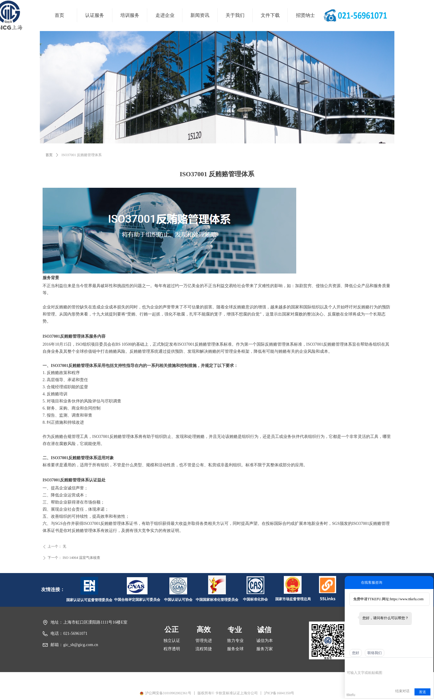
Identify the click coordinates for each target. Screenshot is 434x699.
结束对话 (402, 691)
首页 (49, 155)
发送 (422, 692)
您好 (355, 653)
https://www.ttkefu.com (406, 599)
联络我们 (374, 653)
